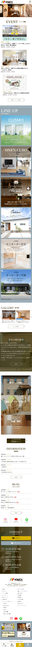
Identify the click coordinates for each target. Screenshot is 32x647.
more (16, 364)
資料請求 (16, 538)
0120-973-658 (13, 565)
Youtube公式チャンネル (16, 520)
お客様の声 (4, 599)
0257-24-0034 (13, 585)
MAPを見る (9, 553)
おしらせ (4, 591)
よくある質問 (20, 599)
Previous (0, 317)
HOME (3, 589)
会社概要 (19, 595)
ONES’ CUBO (6, 613)
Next (31, 317)
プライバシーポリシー (22, 605)
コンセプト (4, 595)
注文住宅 (5, 603)
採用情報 (19, 597)
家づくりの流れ (21, 589)
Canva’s (5, 609)
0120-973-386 (13, 549)
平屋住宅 (5, 607)
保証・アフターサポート (23, 591)
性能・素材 (20, 593)
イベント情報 (5, 593)
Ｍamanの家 (6, 605)
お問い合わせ (16, 543)
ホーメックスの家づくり (7, 601)
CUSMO (5, 611)
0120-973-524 (13, 557)
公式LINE (26, 520)
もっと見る (16, 326)
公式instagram (5, 520)
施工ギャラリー (5, 597)
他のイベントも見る (16, 99)
